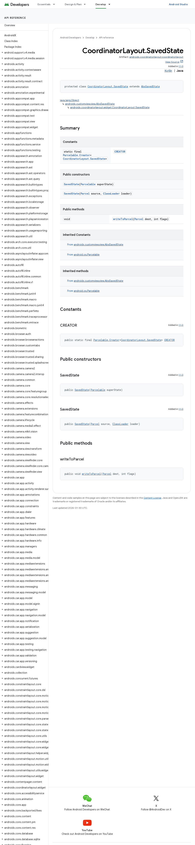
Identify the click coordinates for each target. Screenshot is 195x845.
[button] (23, 52)
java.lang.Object (69, 100)
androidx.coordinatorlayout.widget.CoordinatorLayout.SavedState (109, 107)
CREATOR (119, 151)
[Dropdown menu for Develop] (111, 4)
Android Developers (70, 37)
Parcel (85, 193)
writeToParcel (123, 219)
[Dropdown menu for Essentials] (55, 4)
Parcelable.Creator (76, 155)
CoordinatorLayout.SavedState (108, 86)
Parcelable (88, 184)
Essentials (44, 4)
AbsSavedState (150, 86)
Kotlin (168, 71)
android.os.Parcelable (86, 254)
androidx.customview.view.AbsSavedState (90, 104)
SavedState (71, 184)
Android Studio (178, 4)
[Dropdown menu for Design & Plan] (86, 4)
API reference (15, 17)
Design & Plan (73, 4)
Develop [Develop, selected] (101, 4)
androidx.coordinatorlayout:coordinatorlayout (156, 56)
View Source (172, 62)
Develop (90, 37)
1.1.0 (181, 66)
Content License (152, 497)
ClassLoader (111, 193)
